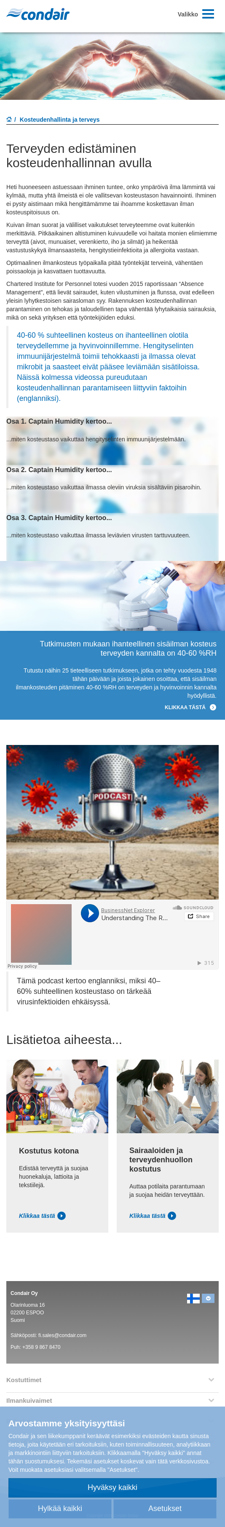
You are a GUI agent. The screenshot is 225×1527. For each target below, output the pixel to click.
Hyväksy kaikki (112, 1487)
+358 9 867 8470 (41, 1347)
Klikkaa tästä (42, 1216)
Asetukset (165, 1508)
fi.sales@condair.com (62, 1335)
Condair (38, 14)
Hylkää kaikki (60, 1508)
